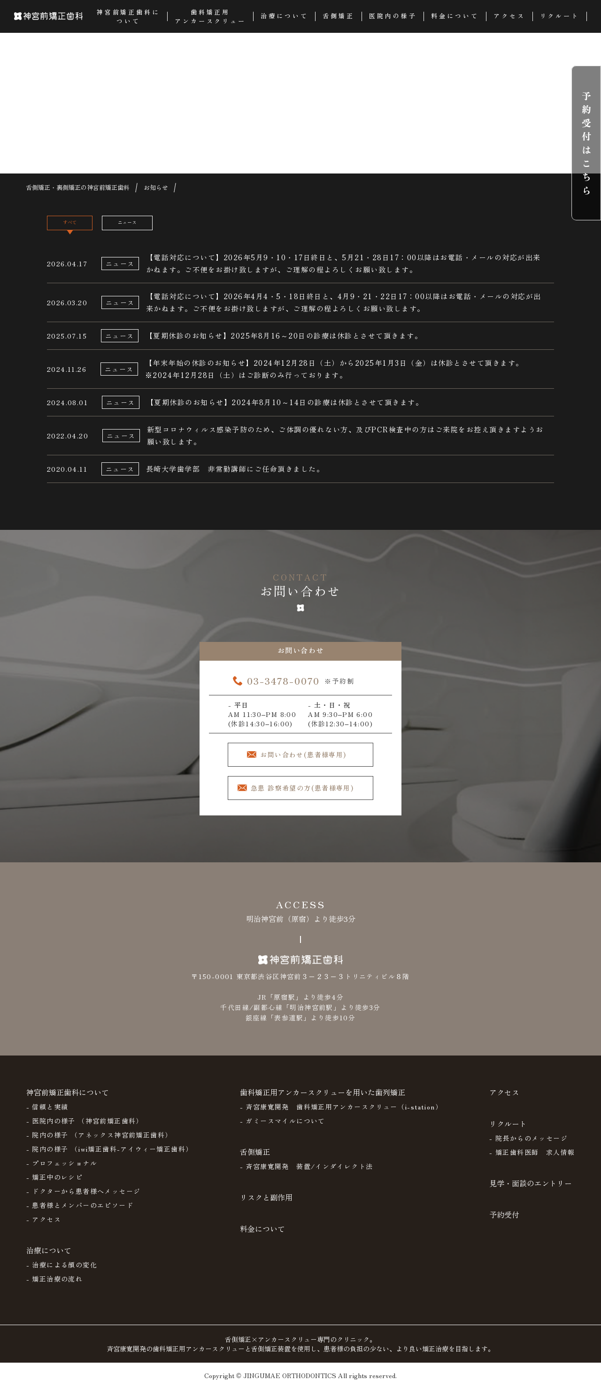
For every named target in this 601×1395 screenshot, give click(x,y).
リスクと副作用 (266, 1204)
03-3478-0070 (283, 686)
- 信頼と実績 (47, 1114)
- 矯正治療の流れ (54, 1286)
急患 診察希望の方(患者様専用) (307, 795)
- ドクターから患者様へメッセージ (83, 1198)
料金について (262, 1236)
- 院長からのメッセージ (528, 1145)
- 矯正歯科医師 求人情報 (532, 1159)
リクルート (508, 1131)
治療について (48, 1257)
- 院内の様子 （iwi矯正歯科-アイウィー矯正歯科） (109, 1156)
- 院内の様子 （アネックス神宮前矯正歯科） (99, 1142)
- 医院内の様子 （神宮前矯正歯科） (84, 1128)
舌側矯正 (255, 1159)
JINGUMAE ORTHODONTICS (289, 1382)
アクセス (504, 1099)
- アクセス (43, 1226)
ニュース (163, 227)
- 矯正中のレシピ (54, 1184)
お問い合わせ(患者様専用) (309, 760)
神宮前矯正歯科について (67, 1099)
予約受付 (504, 1222)
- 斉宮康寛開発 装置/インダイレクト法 (306, 1173)
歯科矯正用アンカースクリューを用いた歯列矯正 (322, 1099)
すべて (81, 227)
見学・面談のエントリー (530, 1190)
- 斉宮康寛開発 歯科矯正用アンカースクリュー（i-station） (341, 1114)
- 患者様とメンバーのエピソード (79, 1212)
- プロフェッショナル (61, 1170)
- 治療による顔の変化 (61, 1272)
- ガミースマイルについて (282, 1128)
